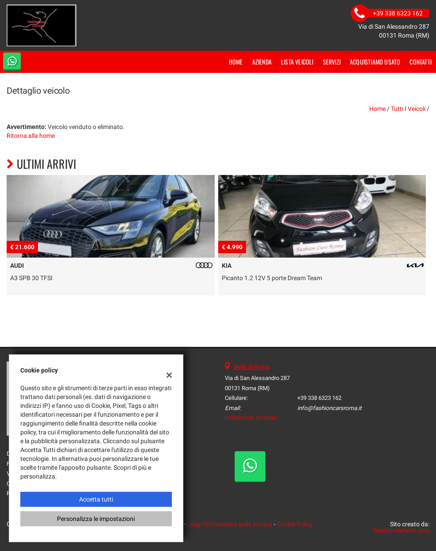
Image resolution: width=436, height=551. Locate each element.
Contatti (420, 61)
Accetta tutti (96, 499)
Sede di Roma (251, 366)
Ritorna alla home (31, 135)
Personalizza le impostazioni (96, 518)
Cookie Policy (295, 524)
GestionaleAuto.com (401, 530)
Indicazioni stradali (251, 417)
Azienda (262, 61)
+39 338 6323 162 (319, 398)
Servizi (332, 61)
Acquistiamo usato (375, 61)
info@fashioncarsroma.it (329, 408)
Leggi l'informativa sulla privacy (230, 524)
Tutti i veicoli (408, 108)
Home (236, 61)
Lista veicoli (297, 61)
